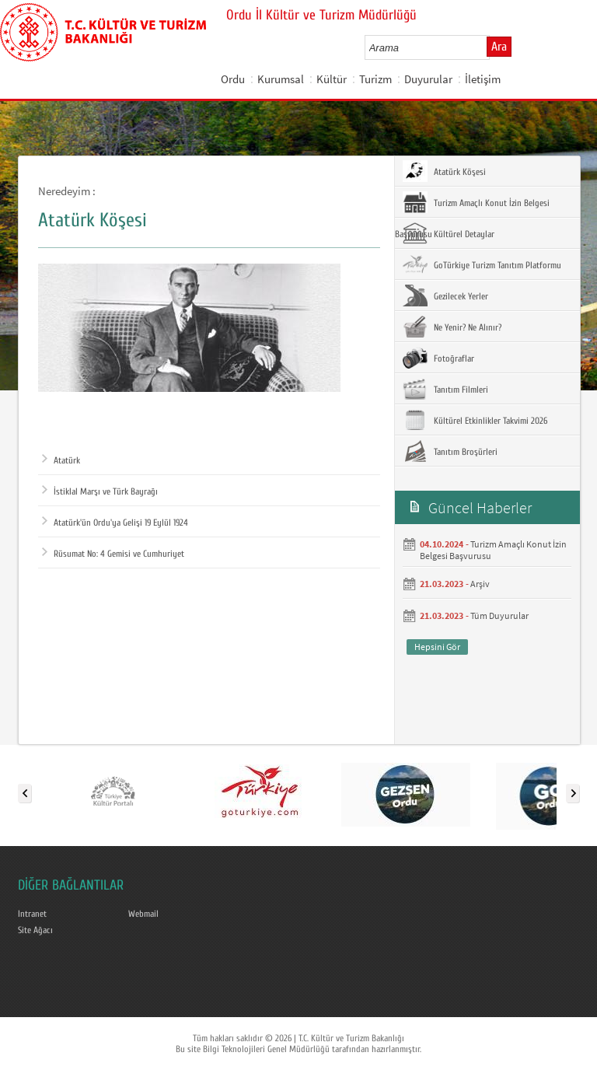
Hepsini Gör (437, 646)
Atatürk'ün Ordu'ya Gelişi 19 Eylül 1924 (115, 522)
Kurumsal (280, 79)
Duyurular (428, 79)
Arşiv (480, 583)
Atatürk (61, 460)
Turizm (375, 79)
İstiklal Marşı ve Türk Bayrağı (100, 491)
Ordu (233, 79)
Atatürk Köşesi (444, 171)
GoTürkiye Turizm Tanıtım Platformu (482, 264)
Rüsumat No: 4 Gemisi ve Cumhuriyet (113, 553)
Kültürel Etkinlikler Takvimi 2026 (475, 420)
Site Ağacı (35, 930)
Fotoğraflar (438, 358)
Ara (499, 47)
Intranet (32, 913)
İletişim (483, 79)
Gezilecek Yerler (445, 295)
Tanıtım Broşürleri (450, 451)
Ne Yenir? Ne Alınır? (452, 326)
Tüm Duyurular (499, 615)
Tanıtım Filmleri (445, 389)
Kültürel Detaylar (448, 233)
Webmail (143, 913)
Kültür (331, 79)
